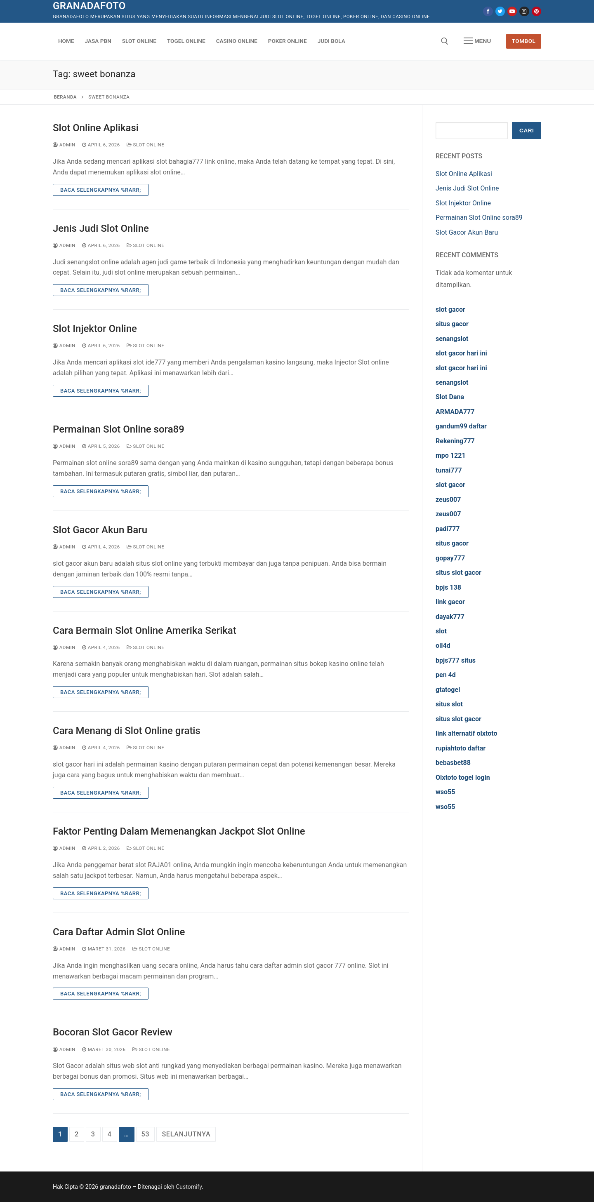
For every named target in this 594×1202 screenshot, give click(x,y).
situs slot (449, 704)
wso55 (445, 792)
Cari (526, 130)
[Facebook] (488, 11)
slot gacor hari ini (461, 353)
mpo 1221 (451, 455)
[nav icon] (477, 41)
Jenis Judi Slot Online (101, 228)
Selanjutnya (186, 1134)
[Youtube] (512, 11)
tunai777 (449, 470)
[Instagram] (524, 11)
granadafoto (89, 6)
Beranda (65, 97)
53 (145, 1134)
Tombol (524, 41)
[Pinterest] (536, 11)
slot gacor (450, 309)
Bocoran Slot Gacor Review (112, 1032)
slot (441, 631)
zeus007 (448, 499)
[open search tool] (444, 41)
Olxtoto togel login (463, 777)
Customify (189, 1186)
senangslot (452, 339)
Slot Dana (450, 397)
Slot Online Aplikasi (96, 128)
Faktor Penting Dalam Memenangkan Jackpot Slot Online (179, 831)
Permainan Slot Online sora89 (118, 429)
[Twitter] (500, 11)
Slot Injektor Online (95, 328)
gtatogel (448, 690)
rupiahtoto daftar (461, 748)
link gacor (450, 602)
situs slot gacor (458, 572)
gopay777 (450, 558)
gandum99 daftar (461, 426)
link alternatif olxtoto (466, 733)
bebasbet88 (453, 763)
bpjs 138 (448, 587)
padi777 (448, 529)
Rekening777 (455, 441)
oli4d (443, 645)
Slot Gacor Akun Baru (100, 530)
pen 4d (446, 675)
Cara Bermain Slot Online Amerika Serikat (144, 630)
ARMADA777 (455, 412)
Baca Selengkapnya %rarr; (100, 190)
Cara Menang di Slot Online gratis (126, 730)
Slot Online (146, 145)
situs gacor (452, 324)
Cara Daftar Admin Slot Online (119, 932)
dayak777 (450, 617)
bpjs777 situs (456, 660)
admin (64, 145)
